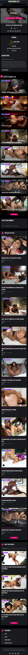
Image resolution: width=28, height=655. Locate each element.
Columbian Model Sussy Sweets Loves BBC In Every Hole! (14, 209)
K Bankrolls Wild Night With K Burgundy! (11, 380)
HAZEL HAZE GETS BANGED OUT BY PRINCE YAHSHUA (12, 142)
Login (6, 634)
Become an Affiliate (8, 643)
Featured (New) (4, 256)
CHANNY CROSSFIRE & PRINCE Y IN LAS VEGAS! (11, 109)
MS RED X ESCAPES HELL (6, 126)
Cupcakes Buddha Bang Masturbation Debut (12, 471)
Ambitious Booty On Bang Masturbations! (11, 192)
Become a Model (8, 640)
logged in (8, 225)
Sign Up (6, 637)
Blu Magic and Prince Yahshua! (8, 176)
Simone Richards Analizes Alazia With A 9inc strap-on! (14, 159)
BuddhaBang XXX (14, 1)
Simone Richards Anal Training (9, 410)
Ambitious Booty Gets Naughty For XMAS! (11, 258)
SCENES (10, 256)
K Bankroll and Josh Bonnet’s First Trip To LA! (12, 92)
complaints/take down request (19, 650)
